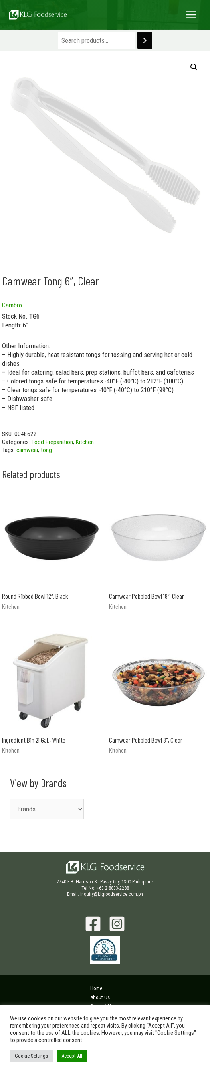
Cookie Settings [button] (31, 1056)
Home (96, 988)
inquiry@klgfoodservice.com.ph (111, 894)
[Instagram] (117, 923)
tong (46, 450)
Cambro (12, 305)
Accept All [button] (71, 1056)
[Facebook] (93, 923)
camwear (27, 450)
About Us (100, 997)
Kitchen (85, 442)
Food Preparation (52, 442)
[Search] (144, 41)
